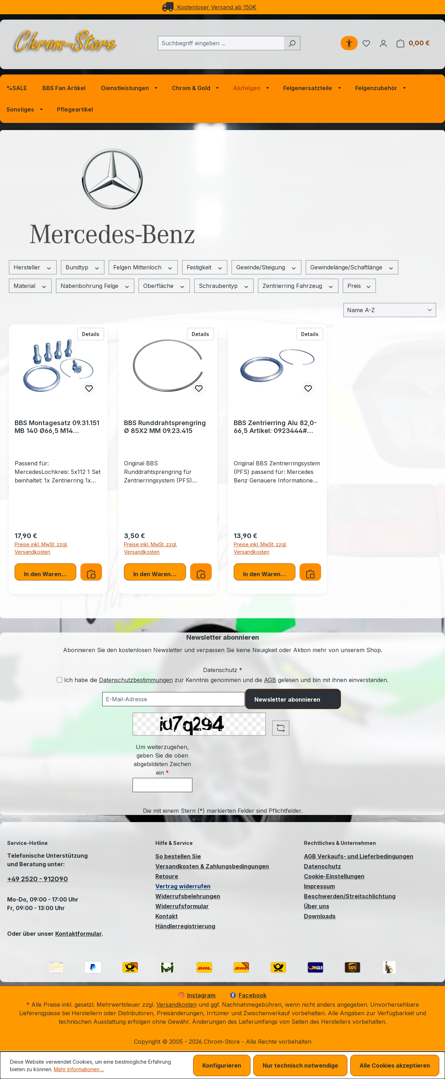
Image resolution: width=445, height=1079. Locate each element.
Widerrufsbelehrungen (187, 896)
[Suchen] (292, 43)
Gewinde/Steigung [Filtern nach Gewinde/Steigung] (266, 267)
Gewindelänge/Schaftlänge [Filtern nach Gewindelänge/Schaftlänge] (352, 267)
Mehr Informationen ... (79, 1069)
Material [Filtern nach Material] (30, 286)
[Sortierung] (389, 310)
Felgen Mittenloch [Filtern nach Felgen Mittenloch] (143, 267)
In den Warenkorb (49, 574)
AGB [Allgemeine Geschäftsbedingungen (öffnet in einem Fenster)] (270, 679)
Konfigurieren (221, 1065)
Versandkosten (176, 1004)
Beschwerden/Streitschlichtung (349, 896)
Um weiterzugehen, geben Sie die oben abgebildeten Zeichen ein (162, 759)
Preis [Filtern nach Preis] (359, 286)
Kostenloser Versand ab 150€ (209, 7)
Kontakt (166, 916)
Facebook (248, 995)
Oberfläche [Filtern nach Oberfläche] (164, 286)
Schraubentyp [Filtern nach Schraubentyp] (224, 286)
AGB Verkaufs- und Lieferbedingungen (358, 856)
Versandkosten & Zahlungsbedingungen (212, 866)
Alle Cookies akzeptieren (394, 1065)
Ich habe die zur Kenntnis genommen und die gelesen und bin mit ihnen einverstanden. (226, 679)
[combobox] (221, 43)
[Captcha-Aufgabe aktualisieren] (280, 728)
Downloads (320, 916)
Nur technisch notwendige (300, 1065)
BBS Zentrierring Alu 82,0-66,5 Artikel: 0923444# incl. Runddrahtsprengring (275, 427)
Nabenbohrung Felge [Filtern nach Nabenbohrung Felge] (95, 286)
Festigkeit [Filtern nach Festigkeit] (205, 267)
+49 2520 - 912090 (37, 879)
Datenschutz (322, 866)
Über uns (316, 906)
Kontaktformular (78, 933)
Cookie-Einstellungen (334, 876)
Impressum (319, 886)
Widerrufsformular (182, 906)
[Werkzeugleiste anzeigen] (349, 43)
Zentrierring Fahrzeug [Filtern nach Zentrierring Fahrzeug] (298, 286)
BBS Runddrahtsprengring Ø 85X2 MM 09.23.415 (165, 426)
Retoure (166, 876)
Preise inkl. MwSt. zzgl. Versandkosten (41, 548)
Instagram (197, 995)
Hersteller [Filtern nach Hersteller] (33, 267)
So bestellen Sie (178, 856)
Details (93, 333)
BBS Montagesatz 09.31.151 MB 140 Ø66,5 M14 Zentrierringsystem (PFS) (57, 427)
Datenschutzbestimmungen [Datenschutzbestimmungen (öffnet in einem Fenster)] (136, 679)
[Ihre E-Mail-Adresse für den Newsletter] (173, 699)
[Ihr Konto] (383, 43)
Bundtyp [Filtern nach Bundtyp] (83, 267)
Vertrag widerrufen (183, 886)
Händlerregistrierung (185, 926)
